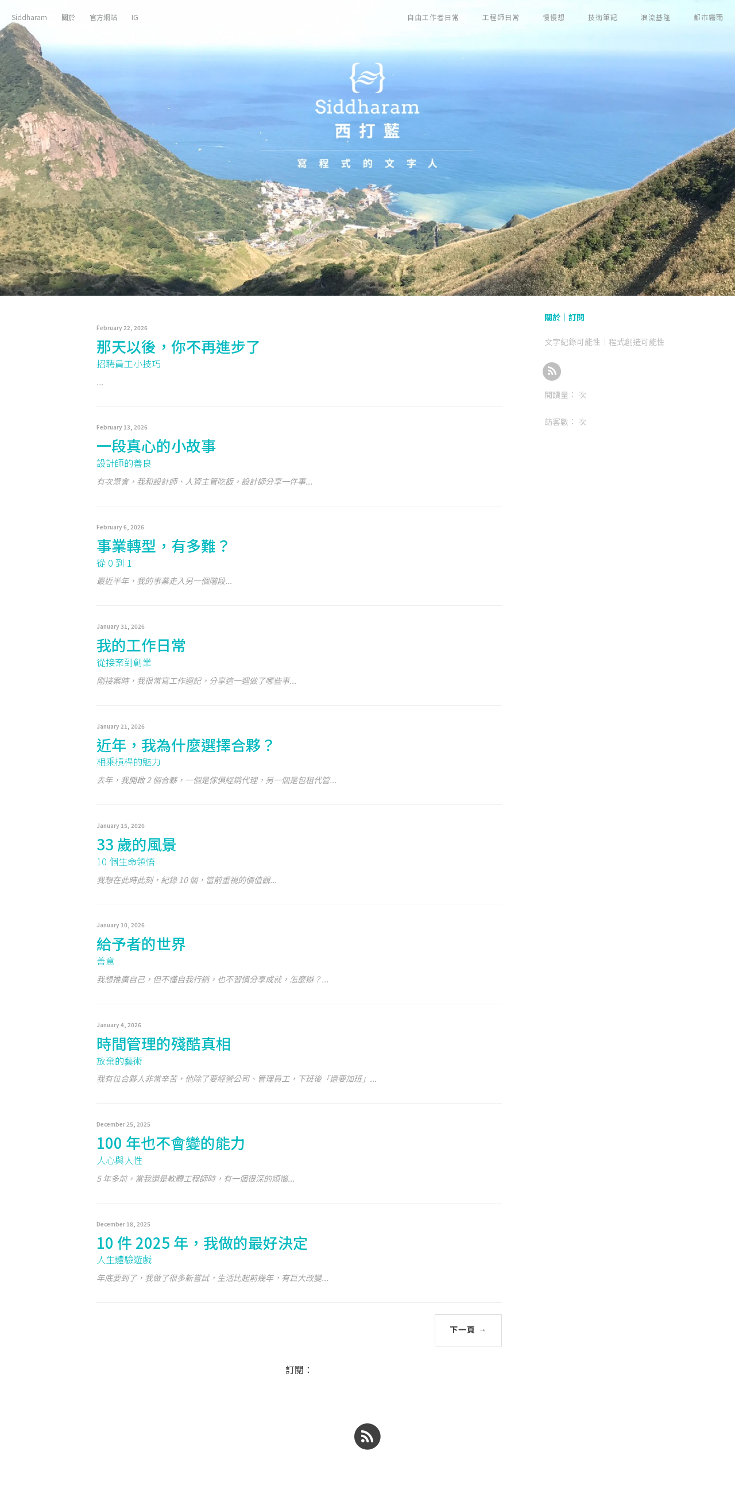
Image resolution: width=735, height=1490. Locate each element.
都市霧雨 (709, 17)
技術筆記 (603, 17)
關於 (68, 17)
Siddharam (29, 17)
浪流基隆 (656, 17)
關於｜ (556, 317)
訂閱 (576, 317)
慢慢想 (554, 17)
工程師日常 (501, 17)
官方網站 (103, 17)
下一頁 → (468, 1329)
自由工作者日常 (433, 17)
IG (134, 17)
